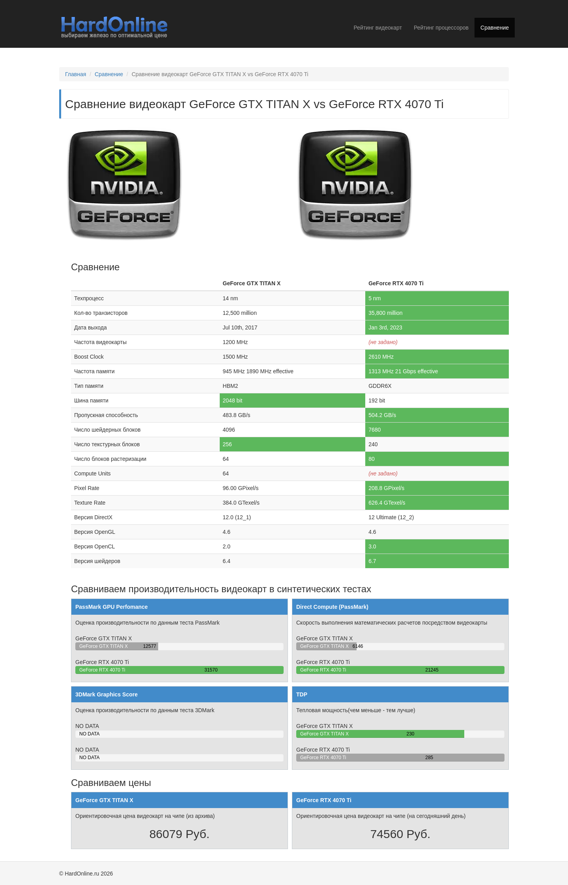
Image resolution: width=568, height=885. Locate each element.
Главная (75, 74)
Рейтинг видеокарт (378, 27)
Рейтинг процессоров (441, 27)
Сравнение (494, 27)
